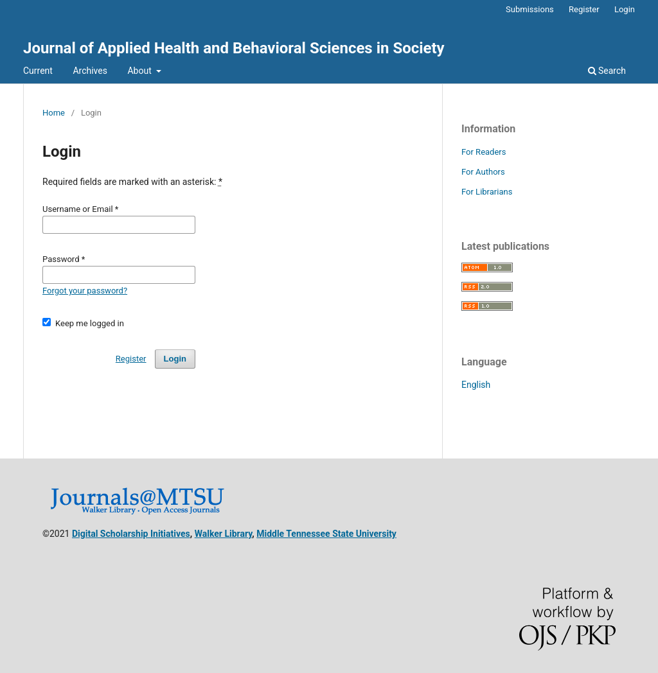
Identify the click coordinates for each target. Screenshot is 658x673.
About (140, 71)
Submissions (530, 9)
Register (584, 9)
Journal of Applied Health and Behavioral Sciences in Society (234, 48)
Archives (90, 71)
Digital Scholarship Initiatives (131, 534)
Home (53, 113)
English (475, 385)
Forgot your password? (84, 290)
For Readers (483, 152)
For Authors (483, 172)
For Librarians (486, 192)
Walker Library (224, 534)
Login (624, 9)
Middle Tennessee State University (326, 534)
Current (38, 71)
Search (607, 71)
